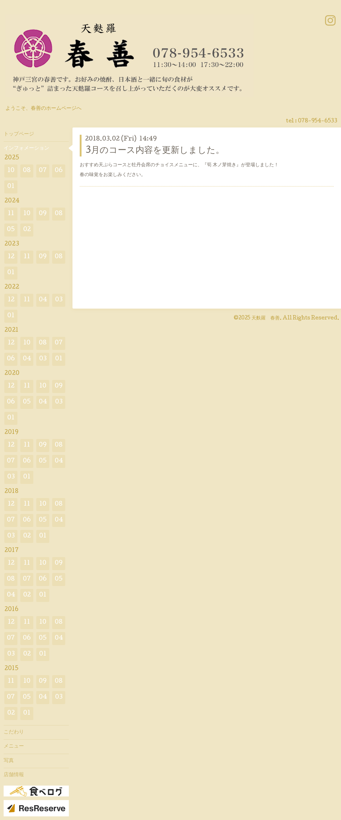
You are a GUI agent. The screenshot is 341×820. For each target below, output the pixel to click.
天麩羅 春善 (265, 318)
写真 (9, 761)
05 (11, 230)
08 (27, 171)
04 (43, 300)
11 (11, 214)
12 (11, 257)
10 (10, 171)
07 (43, 171)
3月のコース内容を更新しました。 (154, 151)
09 (43, 214)
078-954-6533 (317, 121)
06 (59, 171)
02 (27, 230)
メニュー (14, 746)
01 (10, 187)
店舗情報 (14, 775)
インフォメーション (26, 148)
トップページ (19, 134)
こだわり (14, 732)
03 (59, 300)
